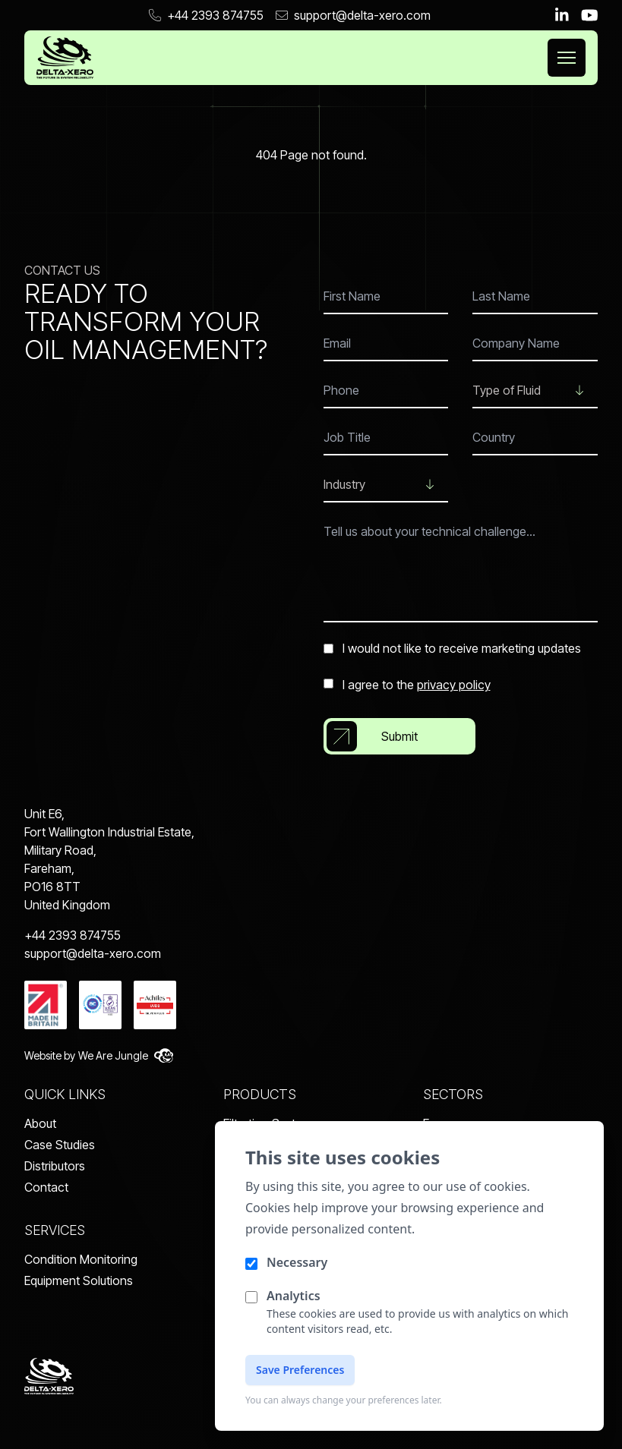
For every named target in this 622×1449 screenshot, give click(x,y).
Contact (46, 1187)
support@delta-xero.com (353, 15)
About (40, 1123)
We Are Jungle (125, 1055)
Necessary (297, 1262)
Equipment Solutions (78, 1280)
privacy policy (454, 684)
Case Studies (59, 1144)
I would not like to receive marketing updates (452, 648)
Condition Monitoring (80, 1259)
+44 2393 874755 (206, 15)
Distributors (54, 1165)
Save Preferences (300, 1369)
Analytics (293, 1295)
